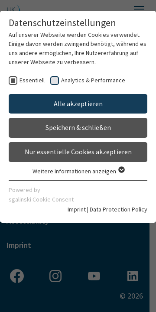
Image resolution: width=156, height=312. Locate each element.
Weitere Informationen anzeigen (78, 171)
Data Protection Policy (118, 209)
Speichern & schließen (78, 127)
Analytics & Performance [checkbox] (93, 80)
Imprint (77, 209)
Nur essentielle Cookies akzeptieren (78, 151)
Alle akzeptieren (78, 103)
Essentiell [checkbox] (32, 80)
